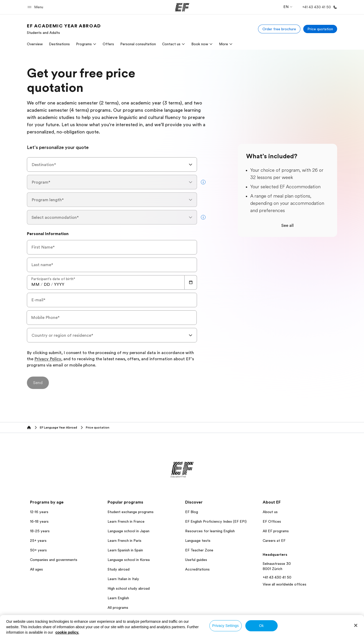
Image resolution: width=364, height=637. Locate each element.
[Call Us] (318, 7)
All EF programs (276, 531)
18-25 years (40, 531)
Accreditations (197, 569)
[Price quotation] (320, 29)
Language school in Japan (128, 531)
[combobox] (112, 164)
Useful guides (196, 560)
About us (270, 512)
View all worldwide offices (284, 584)
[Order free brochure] (279, 29)
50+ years (38, 550)
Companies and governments (53, 560)
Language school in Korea (129, 560)
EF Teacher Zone (199, 550)
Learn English (118, 598)
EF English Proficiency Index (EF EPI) (216, 521)
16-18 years (39, 521)
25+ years (38, 540)
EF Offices (272, 521)
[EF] (182, 7)
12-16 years (39, 512)
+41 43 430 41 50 (277, 577)
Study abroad (119, 569)
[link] (64, 29)
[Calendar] (191, 282)
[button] (36, 7)
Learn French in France (126, 521)
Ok (261, 626)
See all (287, 225)
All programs (118, 607)
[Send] (38, 383)
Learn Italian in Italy (123, 579)
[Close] (355, 625)
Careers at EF (274, 540)
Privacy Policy (47, 359)
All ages (36, 569)
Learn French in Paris (124, 540)
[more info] (203, 182)
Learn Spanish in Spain (125, 550)
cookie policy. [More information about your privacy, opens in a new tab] (67, 632)
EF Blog (191, 512)
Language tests (197, 540)
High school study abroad (129, 588)
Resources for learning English (210, 531)
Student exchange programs (131, 512)
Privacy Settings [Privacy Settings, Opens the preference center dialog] (225, 626)
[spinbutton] (35, 284)
